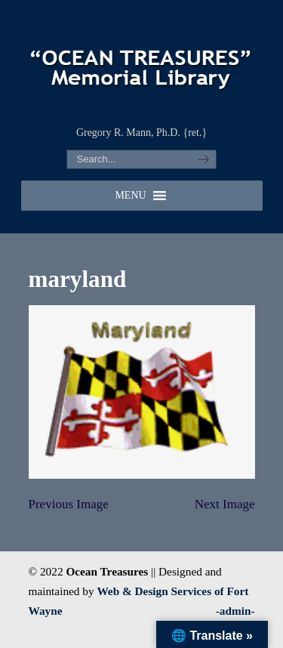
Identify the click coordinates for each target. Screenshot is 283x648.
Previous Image (69, 504)
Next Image (225, 504)
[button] (130, 196)
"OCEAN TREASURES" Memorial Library (142, 61)
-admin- (235, 610)
